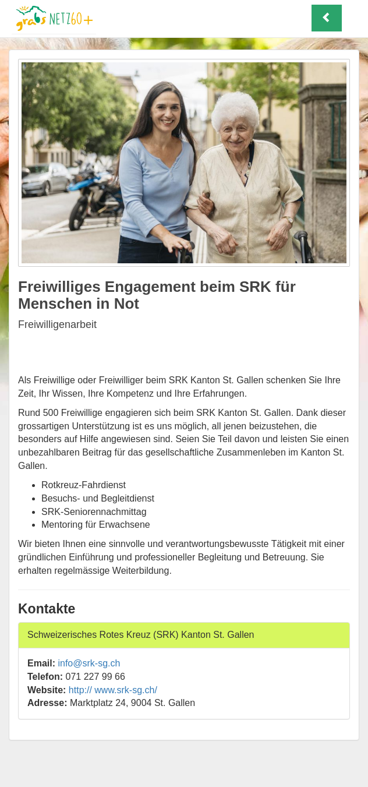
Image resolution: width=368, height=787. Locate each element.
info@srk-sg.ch (89, 663)
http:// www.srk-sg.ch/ (113, 690)
